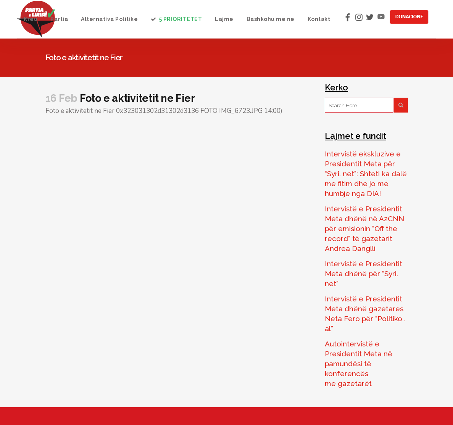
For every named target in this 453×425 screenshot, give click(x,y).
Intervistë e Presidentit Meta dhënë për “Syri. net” (363, 273)
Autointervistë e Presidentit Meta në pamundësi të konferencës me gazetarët (358, 364)
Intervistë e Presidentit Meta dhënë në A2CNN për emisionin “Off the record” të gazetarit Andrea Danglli (364, 228)
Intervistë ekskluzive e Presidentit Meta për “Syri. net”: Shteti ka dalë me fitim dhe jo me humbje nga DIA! (366, 174)
